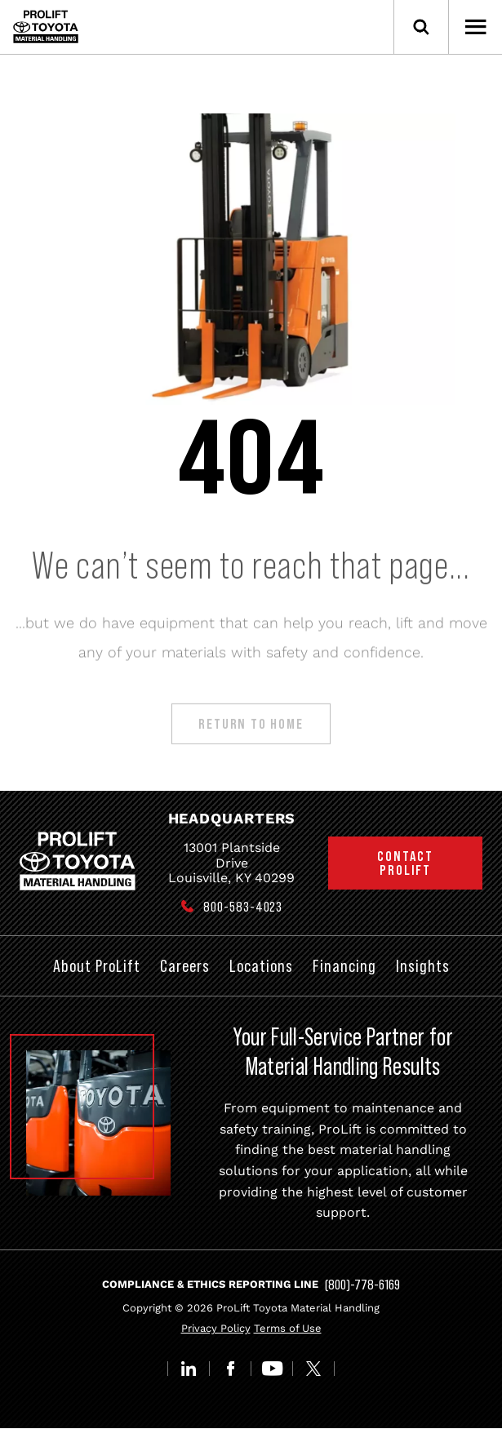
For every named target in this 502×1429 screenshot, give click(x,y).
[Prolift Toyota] (45, 26)
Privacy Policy (216, 1328)
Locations (261, 966)
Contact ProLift (405, 862)
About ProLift (96, 966)
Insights (423, 966)
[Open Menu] (475, 27)
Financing (344, 966)
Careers (185, 966)
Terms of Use (288, 1328)
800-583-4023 (242, 907)
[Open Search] (421, 27)
